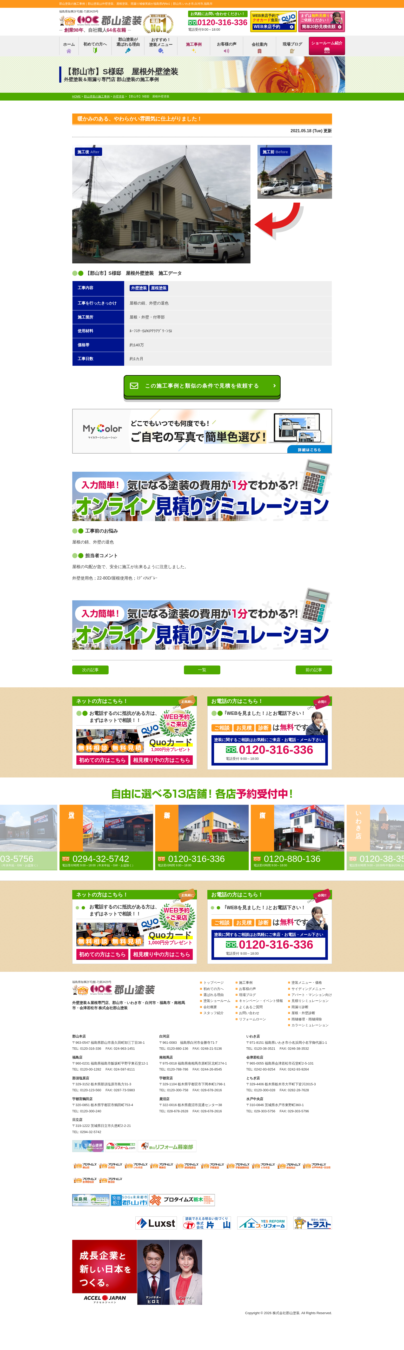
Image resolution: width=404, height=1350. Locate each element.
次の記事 (90, 670)
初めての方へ (95, 47)
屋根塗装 (159, 288)
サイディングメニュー (308, 989)
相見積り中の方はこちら (161, 760)
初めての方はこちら (102, 760)
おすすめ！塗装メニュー (161, 45)
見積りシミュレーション (310, 1001)
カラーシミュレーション (310, 1025)
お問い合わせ (249, 1013)
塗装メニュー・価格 (307, 983)
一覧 (202, 670)
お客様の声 (226, 47)
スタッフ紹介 (213, 1013)
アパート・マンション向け (312, 995)
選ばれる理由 (213, 995)
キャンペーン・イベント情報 (261, 1001)
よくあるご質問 (251, 1007)
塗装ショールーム (216, 1001)
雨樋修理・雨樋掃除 (307, 1019)
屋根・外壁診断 (303, 1013)
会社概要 (210, 1007)
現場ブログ (292, 47)
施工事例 (194, 47)
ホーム (69, 47)
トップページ (213, 983)
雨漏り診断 (300, 1007)
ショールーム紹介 (326, 47)
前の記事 (314, 670)
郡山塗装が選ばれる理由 (128, 45)
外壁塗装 (139, 288)
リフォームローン (252, 1019)
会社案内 (259, 47)
